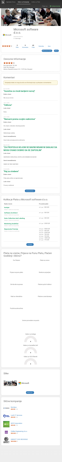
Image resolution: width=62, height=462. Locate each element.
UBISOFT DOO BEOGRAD (19, 439)
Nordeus (14, 407)
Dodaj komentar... (55, 6)
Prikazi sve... (30, 392)
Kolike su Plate (36, 2)
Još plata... (30, 244)
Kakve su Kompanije (23, 2)
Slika (56, 50)
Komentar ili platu (47, 50)
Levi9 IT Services (16, 415)
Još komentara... (30, 190)
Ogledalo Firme (10, 2)
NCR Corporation (16, 423)
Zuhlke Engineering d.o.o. (19, 431)
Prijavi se (44, 6)
